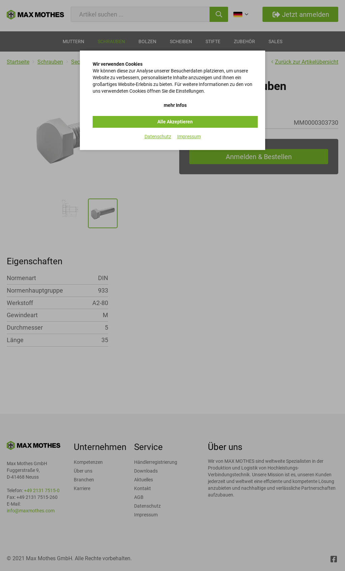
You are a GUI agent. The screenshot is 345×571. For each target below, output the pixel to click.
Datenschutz (158, 136)
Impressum (189, 136)
